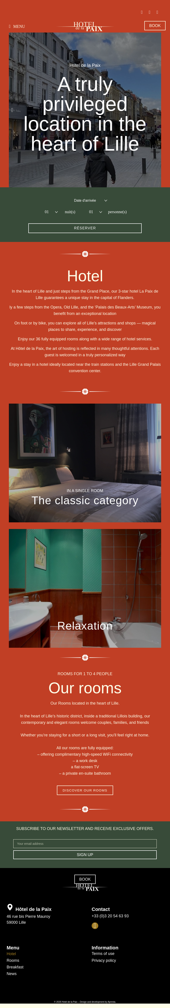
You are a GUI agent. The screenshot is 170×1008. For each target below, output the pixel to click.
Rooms (13, 960)
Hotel (11, 954)
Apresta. (112, 1002)
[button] (16, 26)
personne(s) (115, 212)
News (12, 974)
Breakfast (15, 967)
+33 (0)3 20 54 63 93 (110, 916)
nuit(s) (70, 212)
